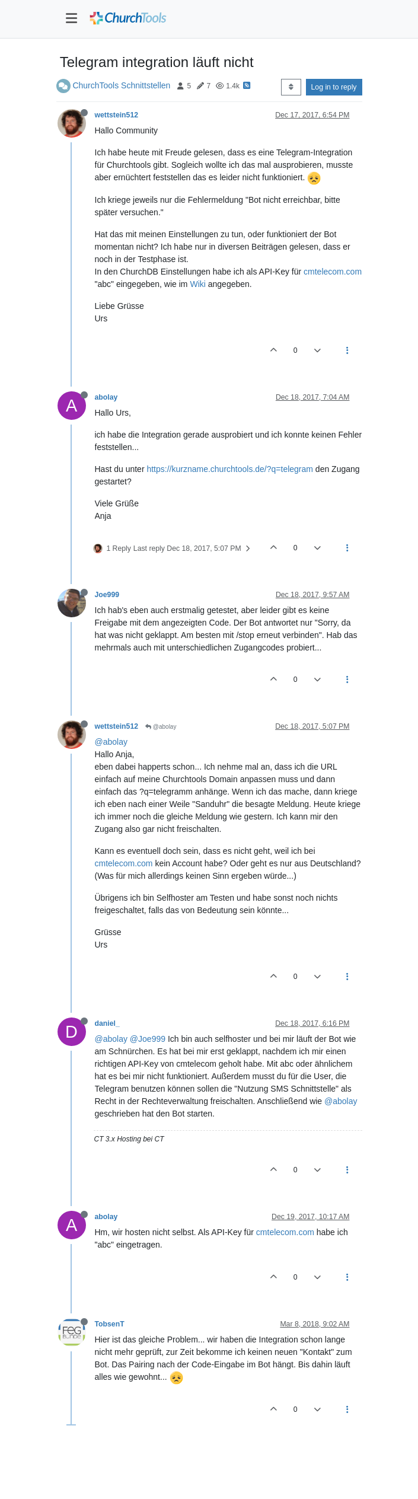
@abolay (160, 726)
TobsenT (110, 1324)
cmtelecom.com (333, 271)
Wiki (197, 284)
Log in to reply (334, 87)
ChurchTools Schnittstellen (121, 85)
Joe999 (107, 595)
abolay (106, 397)
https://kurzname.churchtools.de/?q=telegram (229, 469)
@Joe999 (147, 1039)
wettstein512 (117, 115)
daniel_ (107, 1023)
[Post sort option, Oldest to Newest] (291, 87)
